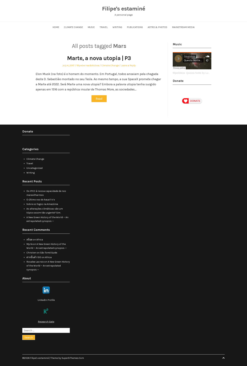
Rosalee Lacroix (35, 261)
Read (99, 99)
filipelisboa (179, 72)
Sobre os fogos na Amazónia (42, 204)
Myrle (29, 244)
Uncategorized (34, 168)
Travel (104, 27)
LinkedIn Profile (46, 300)
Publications (135, 27)
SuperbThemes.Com (73, 358)
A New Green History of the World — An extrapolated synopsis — (48, 265)
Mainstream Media (183, 27)
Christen (31, 252)
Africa (39, 239)
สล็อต (29, 239)
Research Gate (46, 321)
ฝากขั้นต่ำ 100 (33, 257)
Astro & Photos (157, 27)
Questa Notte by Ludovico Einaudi (205, 72)
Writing (117, 27)
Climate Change (73, 27)
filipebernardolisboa (88, 65)
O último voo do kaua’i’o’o (40, 199)
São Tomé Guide (48, 252)
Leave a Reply (128, 65)
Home (55, 27)
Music (91, 27)
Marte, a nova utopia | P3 (99, 58)
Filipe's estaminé (123, 8)
